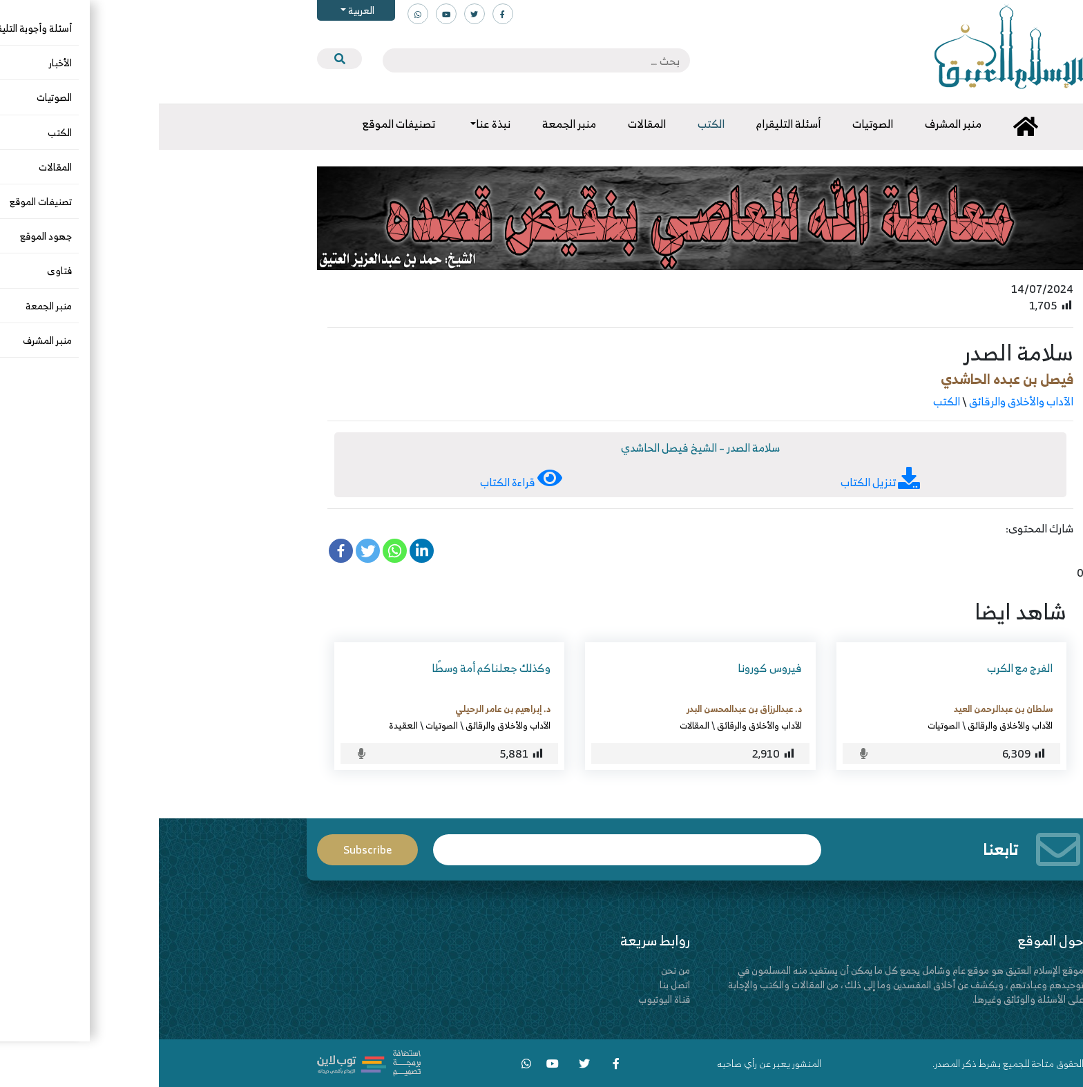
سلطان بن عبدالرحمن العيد (844, 708)
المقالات (535, 725)
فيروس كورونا (611, 667)
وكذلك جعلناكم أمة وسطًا (332, 667)
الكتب (787, 401)
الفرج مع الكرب (861, 667)
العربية (201, 10)
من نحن (516, 970)
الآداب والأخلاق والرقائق (862, 401)
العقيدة (244, 725)
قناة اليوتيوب (505, 999)
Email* (468, 849)
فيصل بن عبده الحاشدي (848, 379)
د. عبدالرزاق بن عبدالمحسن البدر (585, 708)
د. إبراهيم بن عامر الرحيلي (344, 708)
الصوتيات (785, 725)
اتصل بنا (516, 984)
